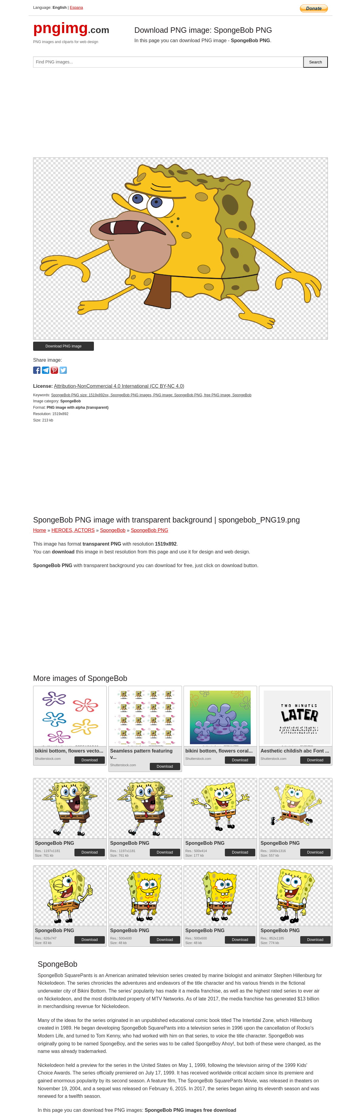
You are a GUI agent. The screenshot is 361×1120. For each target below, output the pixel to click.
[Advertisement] (180, 115)
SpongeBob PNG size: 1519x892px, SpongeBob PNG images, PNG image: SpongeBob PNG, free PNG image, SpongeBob (151, 395)
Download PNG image (64, 346)
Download (89, 760)
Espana (76, 7)
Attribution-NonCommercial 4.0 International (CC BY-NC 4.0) (119, 386)
